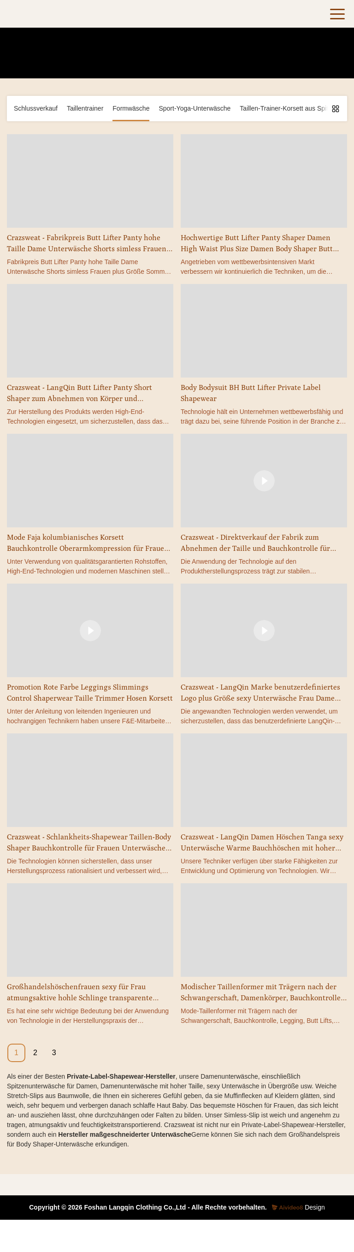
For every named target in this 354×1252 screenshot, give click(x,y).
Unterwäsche (227, 64)
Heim (116, 64)
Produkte (143, 64)
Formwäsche (182, 64)
